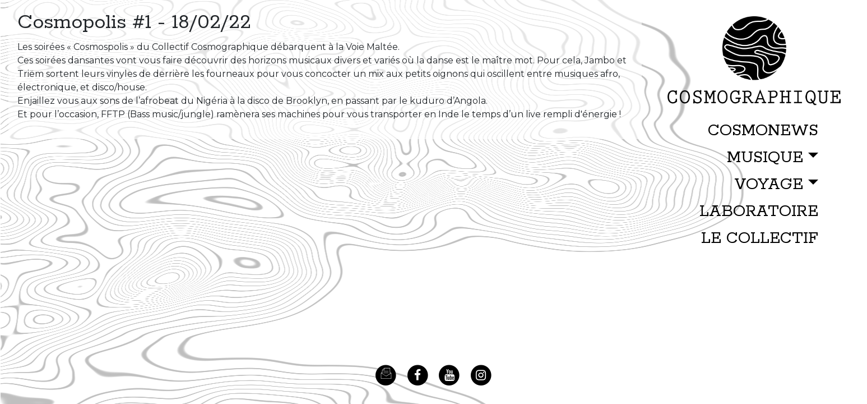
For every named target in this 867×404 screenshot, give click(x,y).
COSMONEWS (763, 131)
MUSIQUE (765, 158)
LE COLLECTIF (759, 238)
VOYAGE (768, 185)
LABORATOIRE (758, 211)
